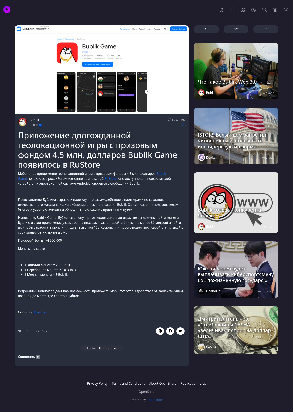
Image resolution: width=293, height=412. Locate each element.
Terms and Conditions (128, 383)
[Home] (221, 9)
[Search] (264, 9)
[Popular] (232, 9)
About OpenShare (162, 383)
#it (184, 124)
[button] (170, 331)
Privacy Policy (97, 383)
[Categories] (243, 9)
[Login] (275, 9)
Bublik (34, 120)
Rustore (40, 312)
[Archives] (253, 9)
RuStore (111, 178)
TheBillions (155, 400)
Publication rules (193, 383)
